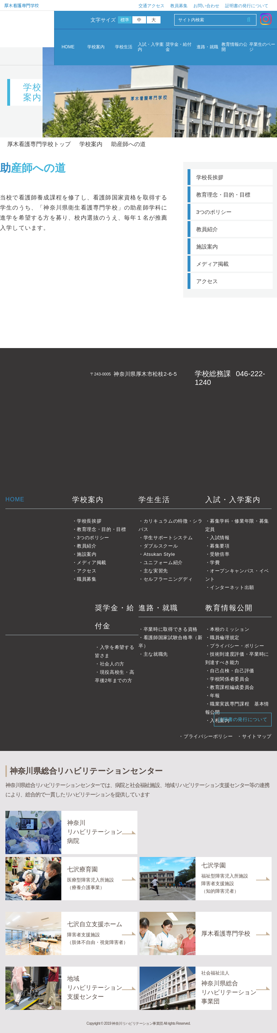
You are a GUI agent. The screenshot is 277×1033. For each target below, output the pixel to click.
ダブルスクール (161, 546)
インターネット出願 (232, 587)
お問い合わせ (206, 6)
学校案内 (96, 47)
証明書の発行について (246, 6)
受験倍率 (220, 554)
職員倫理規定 (224, 637)
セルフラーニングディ (168, 579)
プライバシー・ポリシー (237, 646)
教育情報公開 (229, 608)
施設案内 (207, 246)
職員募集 (87, 579)
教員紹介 (207, 229)
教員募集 (179, 6)
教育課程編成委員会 (232, 687)
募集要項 (220, 546)
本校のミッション (229, 629)
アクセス (207, 281)
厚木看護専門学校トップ (39, 144)
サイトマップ (257, 736)
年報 (215, 695)
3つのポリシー (214, 212)
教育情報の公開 (234, 47)
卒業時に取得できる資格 (171, 629)
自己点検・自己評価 (232, 670)
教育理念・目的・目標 (223, 195)
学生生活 (154, 500)
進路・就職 (207, 47)
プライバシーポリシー (208, 736)
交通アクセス (151, 6)
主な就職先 (156, 654)
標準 (124, 19)
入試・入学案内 (151, 47)
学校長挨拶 (209, 177)
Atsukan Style (159, 554)
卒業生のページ (262, 47)
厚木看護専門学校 (21, 5)
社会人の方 (112, 664)
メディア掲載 (212, 264)
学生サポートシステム (168, 537)
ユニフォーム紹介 (163, 562)
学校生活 (123, 47)
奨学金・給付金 (179, 47)
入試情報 (220, 537)
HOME (68, 46)
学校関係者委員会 (229, 679)
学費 (215, 562)
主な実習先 (156, 570)
